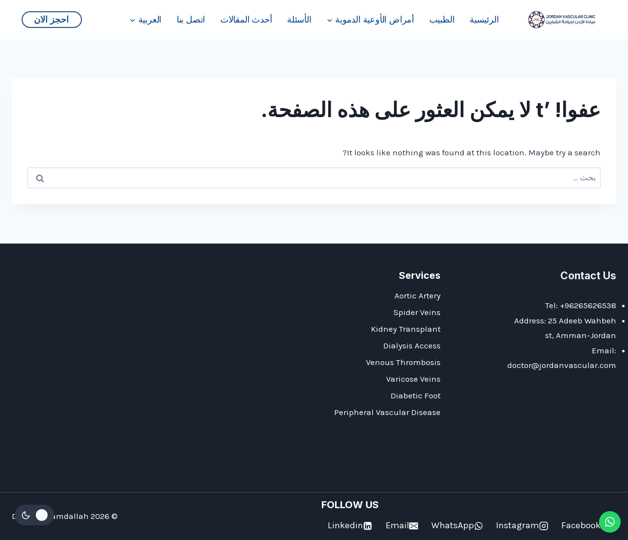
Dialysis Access (412, 345)
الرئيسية (484, 19)
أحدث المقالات (246, 19)
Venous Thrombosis (403, 362)
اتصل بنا (191, 19)
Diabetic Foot (416, 395)
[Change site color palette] (34, 515)
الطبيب (442, 19)
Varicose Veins (413, 379)
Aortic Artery (417, 295)
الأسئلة (299, 19)
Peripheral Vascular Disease (387, 412)
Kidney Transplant (406, 329)
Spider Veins (417, 312)
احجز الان (51, 19)
